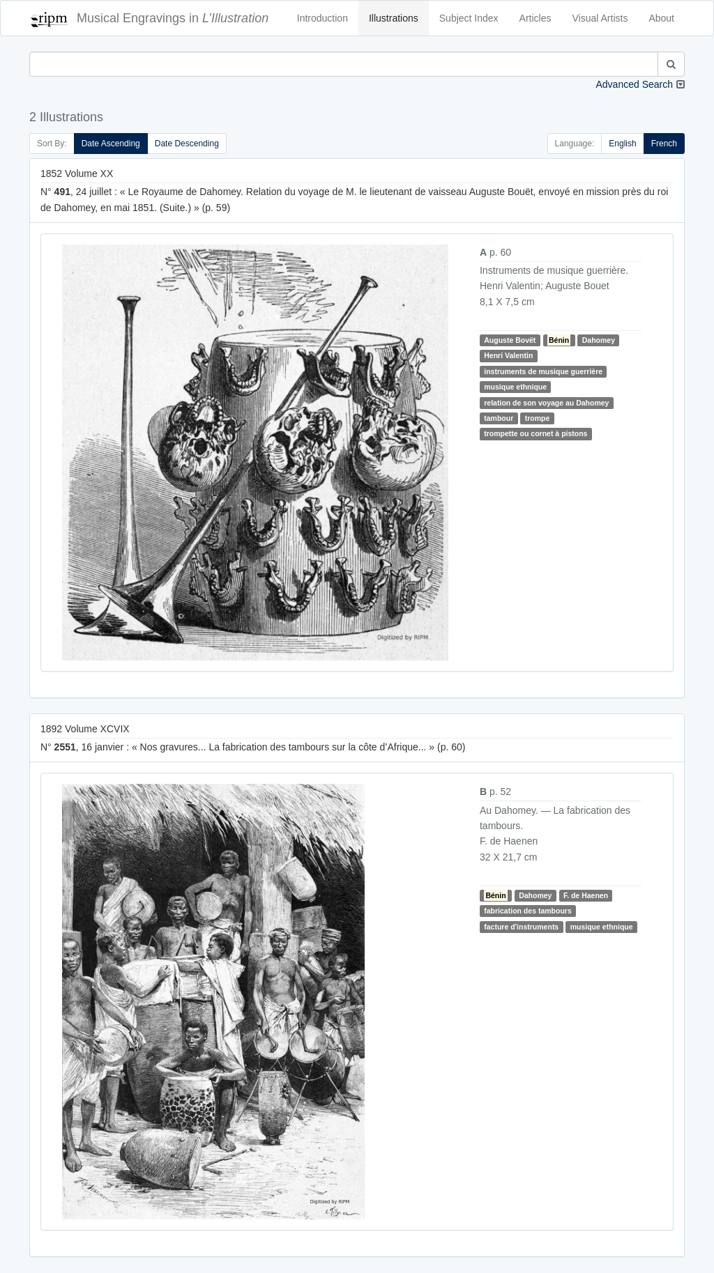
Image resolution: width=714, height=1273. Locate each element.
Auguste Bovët (510, 340)
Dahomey (598, 340)
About (661, 18)
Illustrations (393, 18)
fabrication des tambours (527, 910)
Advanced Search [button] (634, 84)
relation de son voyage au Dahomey (546, 403)
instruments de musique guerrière (543, 371)
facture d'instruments (521, 927)
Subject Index (469, 18)
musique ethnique (515, 387)
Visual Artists (600, 18)
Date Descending (187, 143)
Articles (535, 18)
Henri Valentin (508, 355)
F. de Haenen (585, 895)
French (664, 143)
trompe (537, 418)
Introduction (322, 18)
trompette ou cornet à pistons (535, 433)
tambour (498, 418)
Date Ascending (111, 143)
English (622, 143)
